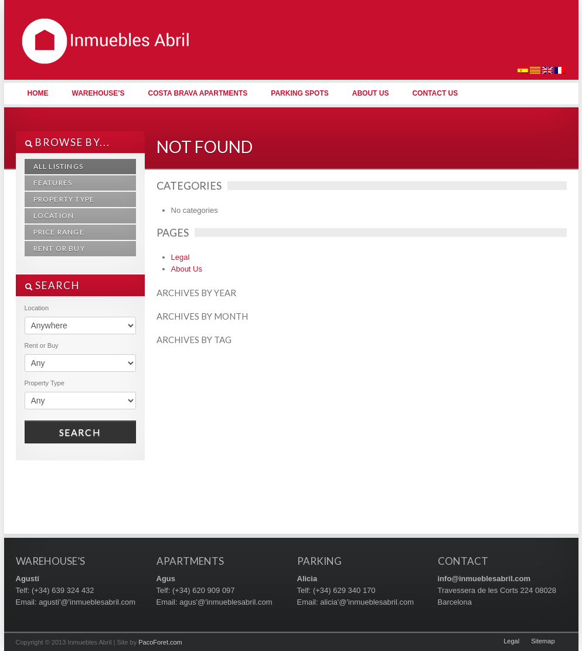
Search (80, 432)
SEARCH (52, 285)
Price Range (58, 232)
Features (53, 182)
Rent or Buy (59, 248)
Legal (180, 257)
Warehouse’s (98, 93)
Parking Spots (299, 93)
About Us (370, 93)
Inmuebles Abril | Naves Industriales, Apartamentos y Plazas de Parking (104, 59)
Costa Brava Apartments (198, 93)
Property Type (64, 199)
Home (38, 93)
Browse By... (67, 142)
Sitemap (542, 641)
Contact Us (435, 93)
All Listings (58, 166)
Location (53, 215)
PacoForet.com (160, 642)
